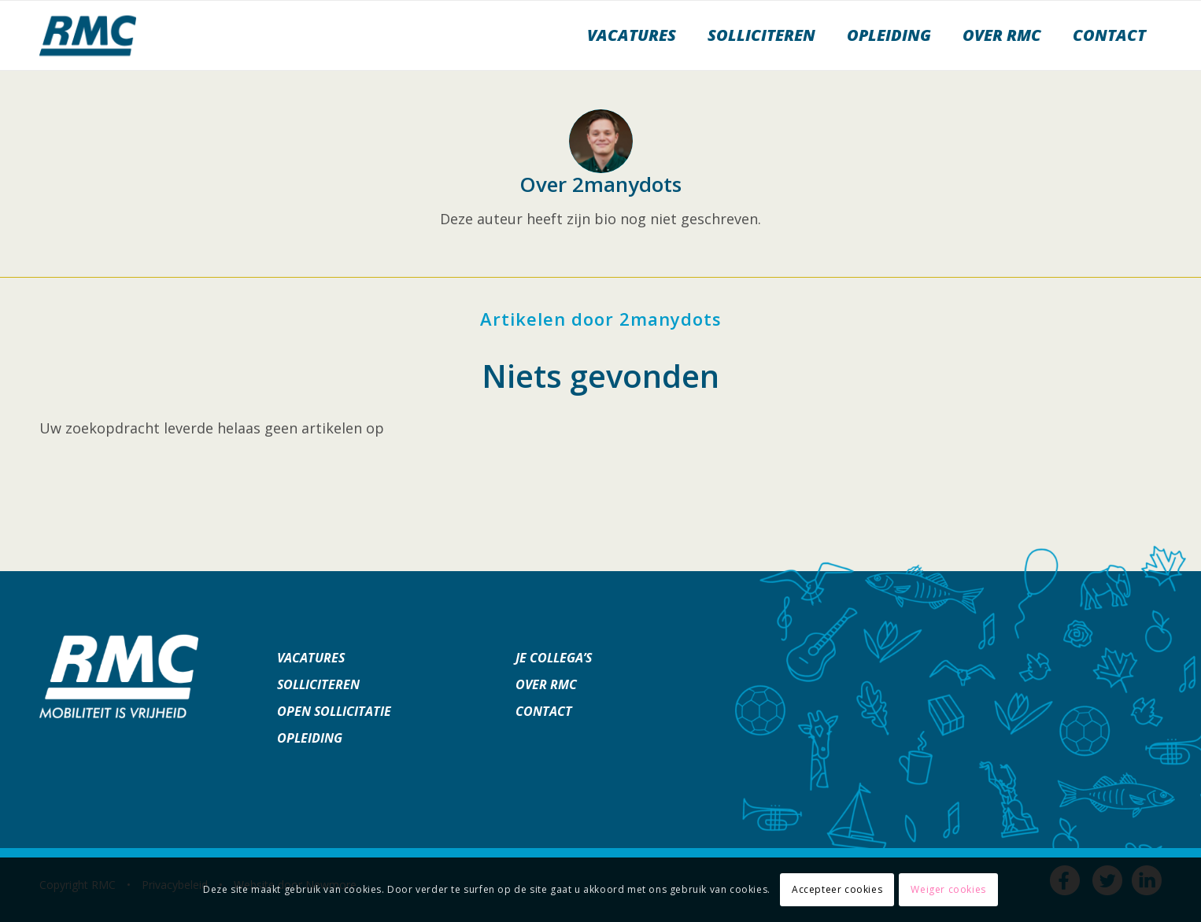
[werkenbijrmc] (87, 35)
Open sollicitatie (334, 711)
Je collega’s (554, 657)
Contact (544, 711)
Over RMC (546, 684)
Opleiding (309, 738)
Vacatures (311, 657)
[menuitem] (631, 35)
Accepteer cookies (837, 889)
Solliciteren (318, 684)
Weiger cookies (948, 889)
